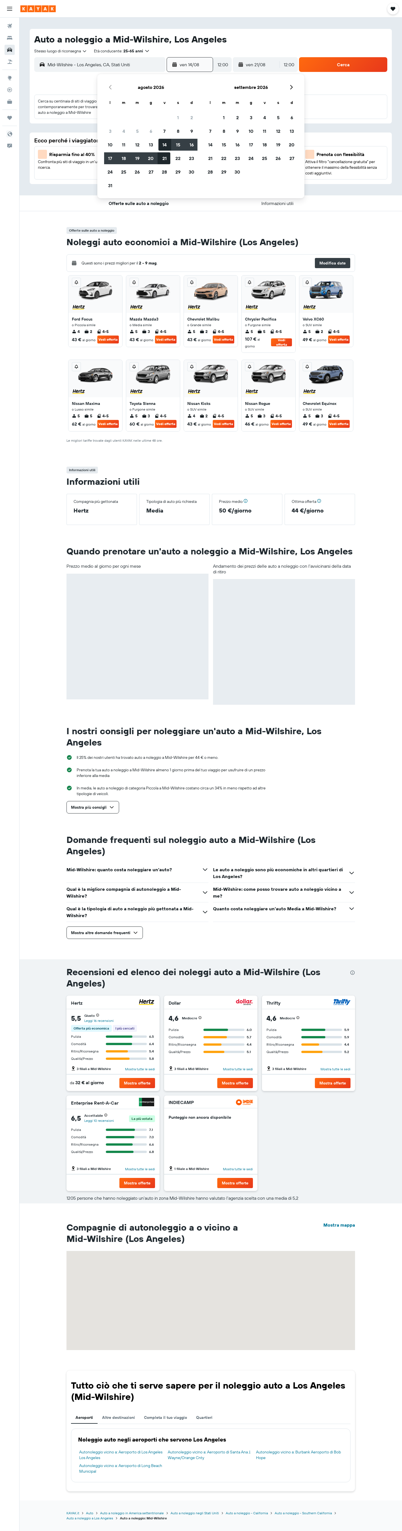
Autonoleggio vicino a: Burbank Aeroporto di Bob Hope (298, 1454)
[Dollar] (244, 1003)
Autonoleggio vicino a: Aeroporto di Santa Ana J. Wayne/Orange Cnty (209, 1454)
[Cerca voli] (9, 26)
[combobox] (60, 51)
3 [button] (110, 131)
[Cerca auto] (9, 49)
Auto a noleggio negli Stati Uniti (195, 1513)
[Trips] (9, 117)
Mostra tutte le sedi (140, 1069)
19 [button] (137, 158)
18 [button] (124, 158)
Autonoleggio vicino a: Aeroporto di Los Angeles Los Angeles (120, 1454)
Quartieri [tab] (204, 1417)
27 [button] (151, 172)
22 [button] (177, 158)
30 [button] (191, 172)
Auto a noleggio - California (247, 1513)
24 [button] (110, 172)
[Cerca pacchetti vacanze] (9, 61)
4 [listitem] (76, 331)
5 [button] (137, 131)
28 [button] (164, 172)
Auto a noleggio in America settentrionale (132, 1513)
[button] (9, 9)
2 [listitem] (88, 331)
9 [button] (191, 131)
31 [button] (110, 185)
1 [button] (178, 117)
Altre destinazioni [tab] (118, 1417)
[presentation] (352, 972)
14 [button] (164, 145)
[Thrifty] (342, 1003)
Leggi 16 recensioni (99, 1020)
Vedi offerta (108, 339)
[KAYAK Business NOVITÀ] (9, 101)
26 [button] (137, 172)
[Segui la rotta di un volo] (9, 89)
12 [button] (137, 145)
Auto (89, 1513)
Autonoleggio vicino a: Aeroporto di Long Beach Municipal (120, 1468)
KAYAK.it (72, 1513)
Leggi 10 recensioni (99, 1120)
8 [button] (178, 131)
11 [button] (123, 145)
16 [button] (192, 145)
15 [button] (178, 145)
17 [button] (110, 158)
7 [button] (164, 131)
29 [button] (177, 172)
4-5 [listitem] (103, 331)
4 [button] (123, 131)
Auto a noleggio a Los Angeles (89, 1518)
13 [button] (151, 145)
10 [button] (110, 145)
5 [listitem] (133, 331)
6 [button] (151, 131)
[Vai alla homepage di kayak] (38, 8)
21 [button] (164, 158)
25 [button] (123, 172)
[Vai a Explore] (9, 78)
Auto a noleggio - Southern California (303, 1513)
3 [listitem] (146, 331)
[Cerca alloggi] (9, 38)
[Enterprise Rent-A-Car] (146, 1103)
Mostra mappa (339, 1225)
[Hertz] (146, 1003)
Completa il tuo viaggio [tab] (165, 1417)
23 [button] (191, 158)
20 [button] (151, 158)
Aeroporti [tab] (84, 1417)
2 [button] (191, 117)
